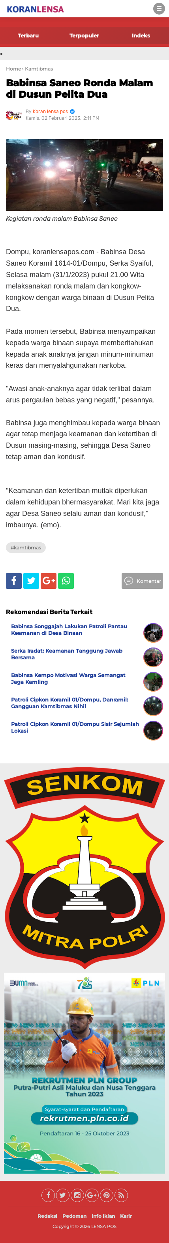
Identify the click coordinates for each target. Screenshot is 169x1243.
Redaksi (47, 1216)
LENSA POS (103, 1226)
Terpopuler (84, 35)
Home (13, 69)
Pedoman (74, 1216)
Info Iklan (103, 1216)
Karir (126, 1216)
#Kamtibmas (26, 548)
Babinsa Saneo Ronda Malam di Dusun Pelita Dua (79, 88)
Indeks (141, 35)
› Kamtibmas (37, 69)
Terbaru (28, 35)
